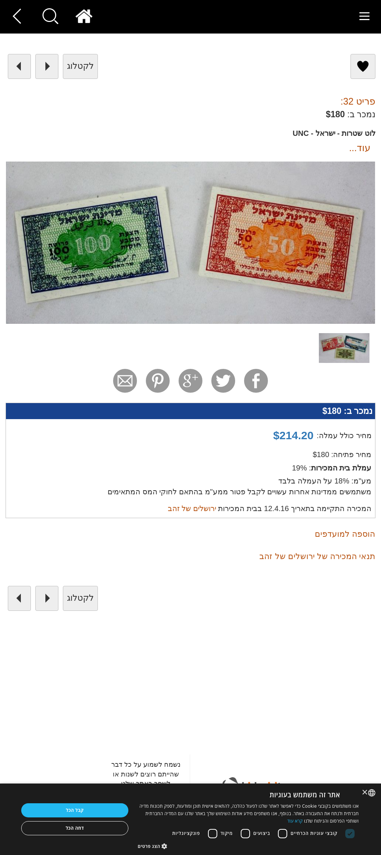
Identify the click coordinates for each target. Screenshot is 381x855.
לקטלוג (80, 66)
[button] (248, 845)
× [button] (365, 792)
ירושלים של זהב (192, 508)
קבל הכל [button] (75, 810)
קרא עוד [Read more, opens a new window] (295, 821)
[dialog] (190, 819)
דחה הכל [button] (74, 828)
